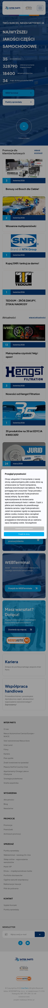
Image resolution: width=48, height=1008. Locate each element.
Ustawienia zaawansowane (24, 528)
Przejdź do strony (24, 534)
